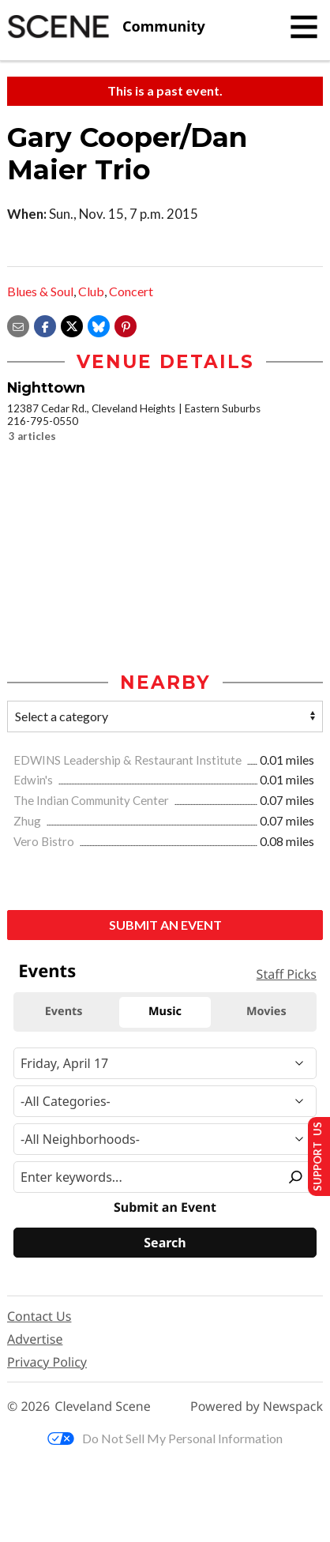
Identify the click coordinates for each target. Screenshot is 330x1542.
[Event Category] (165, 1101)
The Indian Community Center (92, 800)
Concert (131, 291)
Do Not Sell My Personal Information (165, 1438)
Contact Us (39, 1316)
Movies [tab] (266, 1011)
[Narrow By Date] (165, 1063)
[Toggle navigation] (304, 27)
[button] (125, 324)
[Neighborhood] (165, 1139)
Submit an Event (165, 924)
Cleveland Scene (102, 1406)
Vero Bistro (45, 841)
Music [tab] (165, 1011)
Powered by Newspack (256, 1406)
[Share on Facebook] (45, 324)
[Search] (165, 1243)
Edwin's (34, 780)
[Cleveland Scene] (106, 26)
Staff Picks (287, 974)
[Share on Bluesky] (99, 324)
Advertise (34, 1339)
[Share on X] (72, 324)
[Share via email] (18, 324)
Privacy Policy (47, 1362)
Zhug (28, 821)
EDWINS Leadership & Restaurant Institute (128, 760)
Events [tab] (64, 1011)
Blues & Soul (40, 291)
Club (91, 291)
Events (47, 971)
